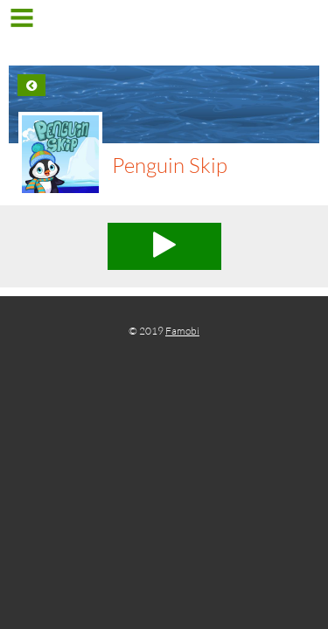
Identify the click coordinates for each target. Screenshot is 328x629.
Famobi (182, 330)
